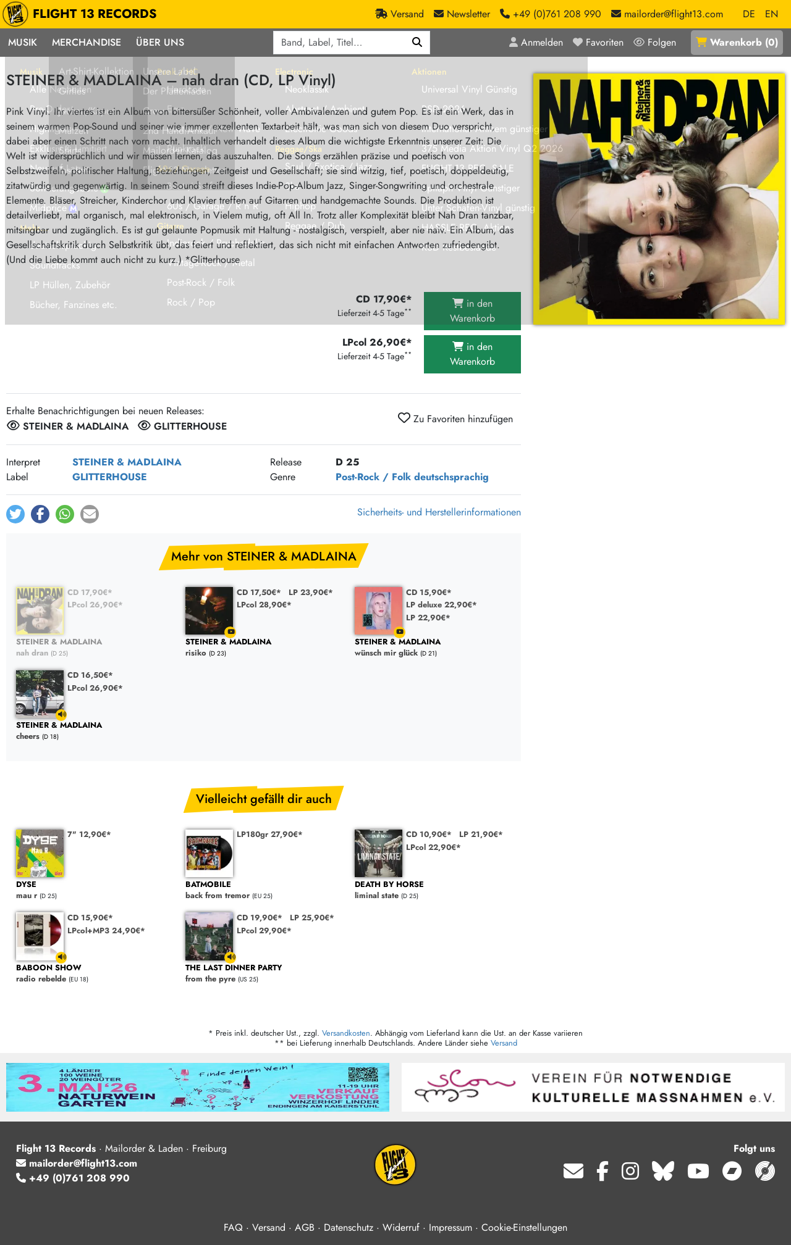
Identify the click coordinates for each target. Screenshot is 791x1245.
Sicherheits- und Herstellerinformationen (439, 512)
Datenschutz (348, 1227)
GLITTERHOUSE (109, 477)
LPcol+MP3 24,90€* (106, 930)
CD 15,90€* (429, 592)
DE (749, 14)
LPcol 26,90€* (95, 604)
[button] (15, 514)
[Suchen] (417, 42)
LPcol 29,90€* (264, 930)
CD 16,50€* (90, 675)
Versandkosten (346, 1033)
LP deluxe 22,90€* (441, 604)
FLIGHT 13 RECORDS (82, 14)
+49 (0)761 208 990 (73, 1178)
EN (771, 14)
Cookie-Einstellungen (524, 1227)
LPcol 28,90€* (264, 604)
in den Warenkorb (472, 310)
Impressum (450, 1227)
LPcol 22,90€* (433, 847)
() (737, 42)
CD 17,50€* (259, 592)
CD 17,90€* (89, 592)
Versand (504, 1043)
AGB (305, 1227)
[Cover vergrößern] (659, 199)
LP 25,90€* (312, 917)
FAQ (233, 1227)
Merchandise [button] (86, 42)
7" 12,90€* (89, 834)
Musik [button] (22, 42)
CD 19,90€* (259, 917)
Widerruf (401, 1227)
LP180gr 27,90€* (270, 834)
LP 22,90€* (428, 617)
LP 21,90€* (481, 834)
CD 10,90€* (429, 834)
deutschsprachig (451, 477)
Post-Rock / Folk (373, 477)
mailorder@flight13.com (76, 1163)
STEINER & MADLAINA (127, 462)
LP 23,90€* (311, 592)
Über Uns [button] (160, 42)
